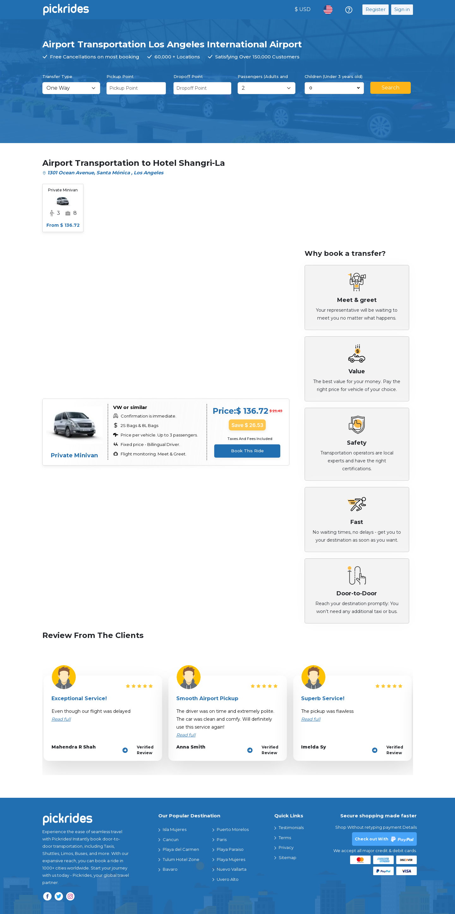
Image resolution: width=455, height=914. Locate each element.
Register (375, 9)
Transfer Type (57, 76)
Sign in (402, 9)
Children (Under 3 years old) (333, 76)
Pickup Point (120, 76)
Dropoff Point (188, 76)
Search (390, 88)
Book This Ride (247, 450)
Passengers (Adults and (263, 76)
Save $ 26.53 (247, 425)
